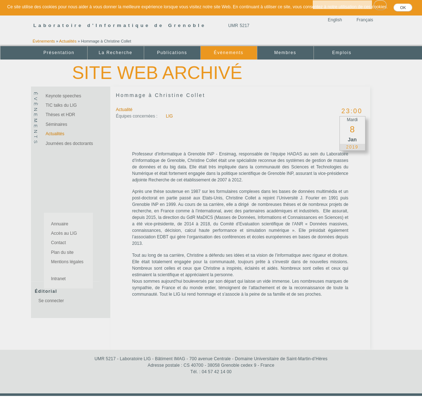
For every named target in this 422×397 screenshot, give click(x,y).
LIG (169, 116)
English (335, 19)
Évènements (44, 41)
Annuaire (59, 223)
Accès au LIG (64, 233)
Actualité (124, 109)
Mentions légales (67, 261)
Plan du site (62, 252)
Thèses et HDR (60, 114)
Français (364, 19)
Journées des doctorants (69, 143)
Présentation (58, 52)
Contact (58, 242)
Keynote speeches (63, 95)
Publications (172, 52)
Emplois (342, 52)
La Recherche (115, 52)
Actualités (67, 41)
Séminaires (56, 124)
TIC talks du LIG (61, 105)
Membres (285, 52)
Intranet (58, 278)
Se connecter (51, 300)
